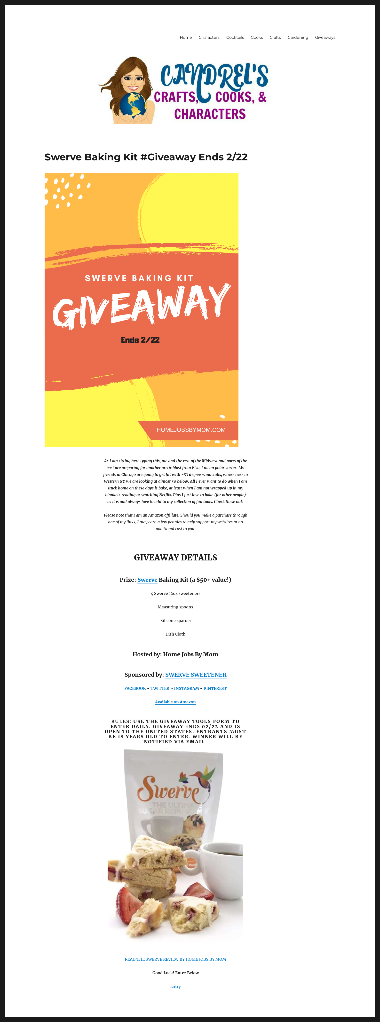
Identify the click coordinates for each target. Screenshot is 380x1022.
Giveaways (325, 37)
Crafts (275, 37)
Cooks (257, 37)
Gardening (298, 37)
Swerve (147, 579)
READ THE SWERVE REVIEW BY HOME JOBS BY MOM (175, 959)
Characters (209, 37)
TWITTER (159, 688)
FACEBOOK (135, 688)
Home (186, 37)
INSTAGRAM (186, 688)
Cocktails (235, 37)
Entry (175, 986)
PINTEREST (215, 688)
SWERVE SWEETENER (196, 674)
